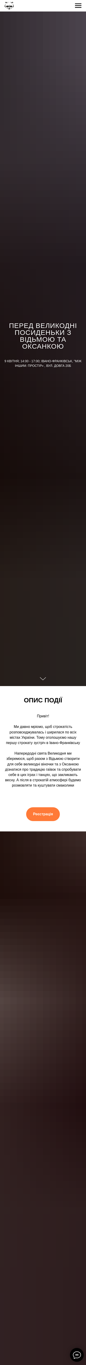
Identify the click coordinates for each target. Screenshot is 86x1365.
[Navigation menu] (78, 5)
